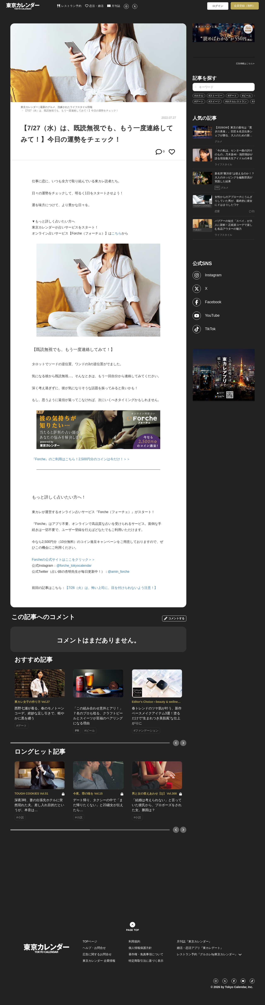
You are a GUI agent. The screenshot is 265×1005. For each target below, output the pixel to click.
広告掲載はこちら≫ (245, 63)
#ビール (246, 95)
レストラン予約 (69, 5)
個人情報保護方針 (140, 947)
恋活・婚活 (94, 5)
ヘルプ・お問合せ (94, 947)
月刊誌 (113, 5)
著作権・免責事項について (146, 954)
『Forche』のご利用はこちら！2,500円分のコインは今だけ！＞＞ (81, 459)
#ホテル (198, 95)
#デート (232, 95)
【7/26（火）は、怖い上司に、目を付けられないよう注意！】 (111, 587)
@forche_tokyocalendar (74, 565)
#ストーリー (216, 95)
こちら (117, 233)
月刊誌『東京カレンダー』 (194, 941)
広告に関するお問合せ (97, 954)
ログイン (217, 5)
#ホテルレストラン (236, 101)
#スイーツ (214, 101)
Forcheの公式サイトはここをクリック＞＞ (63, 559)
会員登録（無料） (244, 5)
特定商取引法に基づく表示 (146, 960)
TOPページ (90, 941)
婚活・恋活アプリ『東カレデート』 (200, 947)
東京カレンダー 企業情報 (99, 960)
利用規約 (134, 941)
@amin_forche (118, 571)
